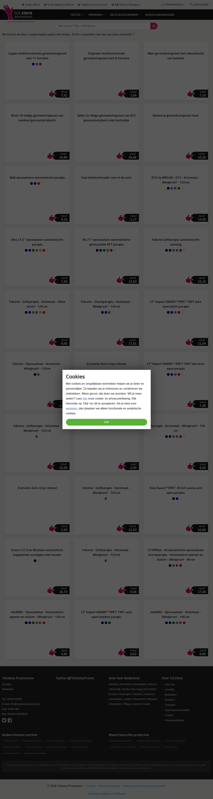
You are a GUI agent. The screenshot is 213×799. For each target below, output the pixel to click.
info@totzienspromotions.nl (25, 704)
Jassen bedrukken (12, 753)
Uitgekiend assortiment (92, 5)
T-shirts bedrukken (33, 747)
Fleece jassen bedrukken (80, 741)
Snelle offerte (30, 5)
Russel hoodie (171, 747)
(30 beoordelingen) (125, 5)
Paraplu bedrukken (79, 747)
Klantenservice (171, 5)
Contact (169, 715)
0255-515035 (199, 4)
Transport (170, 705)
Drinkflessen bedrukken (56, 747)
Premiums (95, 14)
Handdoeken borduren (32, 741)
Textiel (75, 14)
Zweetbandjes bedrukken (35, 753)
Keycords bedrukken (56, 741)
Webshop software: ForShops (106, 793)
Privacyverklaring (174, 720)
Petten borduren (11, 741)
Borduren (170, 699)
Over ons (170, 684)
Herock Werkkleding (160, 14)
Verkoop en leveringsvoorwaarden (144, 785)
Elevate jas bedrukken (150, 747)
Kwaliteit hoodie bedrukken (149, 741)
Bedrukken (171, 694)
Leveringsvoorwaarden (177, 710)
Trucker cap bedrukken (175, 741)
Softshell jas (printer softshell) (123, 747)
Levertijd (169, 689)
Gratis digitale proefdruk (59, 5)
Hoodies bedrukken (12, 747)
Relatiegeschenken (123, 14)
